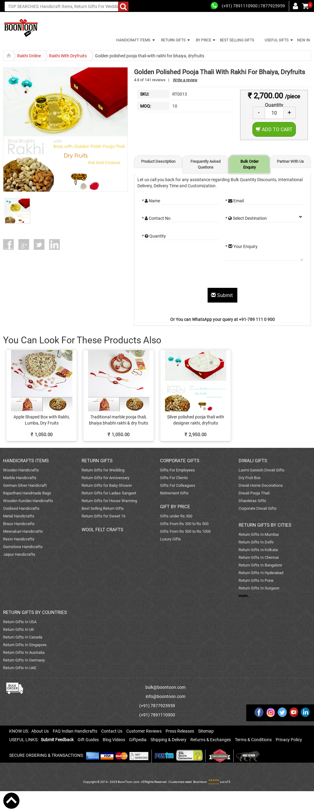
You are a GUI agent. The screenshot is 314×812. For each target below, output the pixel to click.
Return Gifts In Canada (22, 637)
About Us (40, 731)
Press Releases (180, 731)
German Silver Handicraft (25, 485)
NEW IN (303, 40)
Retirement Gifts (174, 493)
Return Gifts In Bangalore (260, 565)
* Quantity (154, 236)
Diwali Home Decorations (261, 485)
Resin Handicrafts (18, 539)
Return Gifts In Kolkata (258, 549)
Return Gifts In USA (19, 621)
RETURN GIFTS (172, 40)
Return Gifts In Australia (23, 652)
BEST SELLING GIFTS (237, 40)
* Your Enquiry (241, 246)
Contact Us (111, 731)
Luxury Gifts (170, 539)
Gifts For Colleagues (177, 485)
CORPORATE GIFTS (179, 460)
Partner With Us (290, 161)
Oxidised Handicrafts (21, 508)
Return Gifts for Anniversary (105, 477)
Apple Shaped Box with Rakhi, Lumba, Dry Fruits (41, 419)
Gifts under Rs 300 (176, 516)
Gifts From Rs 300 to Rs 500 (184, 523)
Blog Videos (114, 739)
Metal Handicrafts (18, 516)
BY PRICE (202, 40)
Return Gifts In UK (18, 629)
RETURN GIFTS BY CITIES (265, 525)
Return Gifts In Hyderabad (261, 572)
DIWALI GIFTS (253, 460)
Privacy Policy (289, 739)
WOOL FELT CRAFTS (102, 529)
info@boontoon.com (165, 696)
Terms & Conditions (253, 739)
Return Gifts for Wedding (103, 470)
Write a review (185, 80)
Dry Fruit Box (249, 477)
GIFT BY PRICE (175, 506)
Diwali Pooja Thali (254, 493)
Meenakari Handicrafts (23, 531)
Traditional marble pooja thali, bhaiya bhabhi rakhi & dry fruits (118, 419)
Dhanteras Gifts (252, 500)
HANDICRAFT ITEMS (132, 40)
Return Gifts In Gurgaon (259, 588)
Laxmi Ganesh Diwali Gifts (262, 470)
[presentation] (188, 276)
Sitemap (206, 731)
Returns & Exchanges (210, 739)
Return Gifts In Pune (256, 580)
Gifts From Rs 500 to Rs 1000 (185, 531)
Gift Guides (88, 739)
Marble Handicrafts (19, 477)
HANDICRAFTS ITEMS (26, 460)
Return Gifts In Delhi (256, 542)
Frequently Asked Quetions (205, 164)
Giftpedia (138, 739)
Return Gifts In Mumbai (259, 534)
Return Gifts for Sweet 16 (103, 516)
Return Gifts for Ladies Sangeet (109, 493)
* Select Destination (246, 218)
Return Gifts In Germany (24, 660)
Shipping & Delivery (168, 739)
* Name (151, 200)
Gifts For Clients (174, 477)
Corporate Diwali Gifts (258, 508)
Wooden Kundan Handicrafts (28, 500)
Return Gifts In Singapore (25, 644)
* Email (234, 200)
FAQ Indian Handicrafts (75, 731)
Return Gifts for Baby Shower (107, 485)
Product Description (158, 161)
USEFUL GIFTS (276, 40)
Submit (222, 295)
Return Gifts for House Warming (109, 500)
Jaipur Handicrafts (19, 554)
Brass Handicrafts (19, 523)
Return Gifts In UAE (19, 667)
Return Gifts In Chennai (259, 557)
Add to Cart (274, 129)
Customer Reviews (144, 731)
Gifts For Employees (177, 470)
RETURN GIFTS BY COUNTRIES (35, 612)
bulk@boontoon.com (165, 687)
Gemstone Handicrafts (23, 546)
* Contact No (156, 218)
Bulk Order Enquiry (249, 164)
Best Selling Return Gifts (103, 508)
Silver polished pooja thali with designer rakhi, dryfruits (195, 419)
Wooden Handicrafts (21, 470)
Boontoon (200, 781)
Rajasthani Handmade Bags (27, 493)
